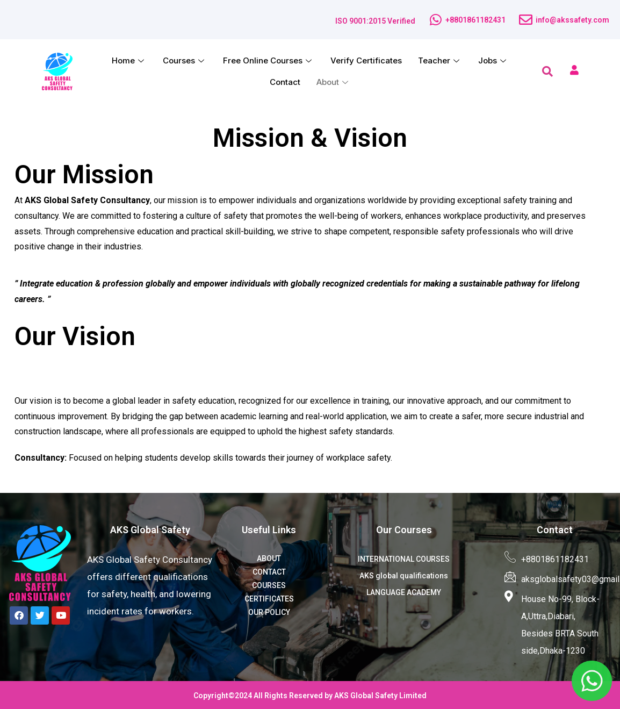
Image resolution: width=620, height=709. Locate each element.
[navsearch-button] (547, 71)
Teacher (440, 60)
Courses (185, 60)
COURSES (269, 585)
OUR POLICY (269, 612)
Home (129, 60)
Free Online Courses (268, 60)
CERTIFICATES (269, 599)
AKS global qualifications (403, 575)
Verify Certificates (366, 60)
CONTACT (269, 572)
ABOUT (269, 558)
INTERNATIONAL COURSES (404, 559)
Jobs (493, 60)
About (333, 82)
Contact (285, 82)
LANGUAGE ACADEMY (403, 592)
